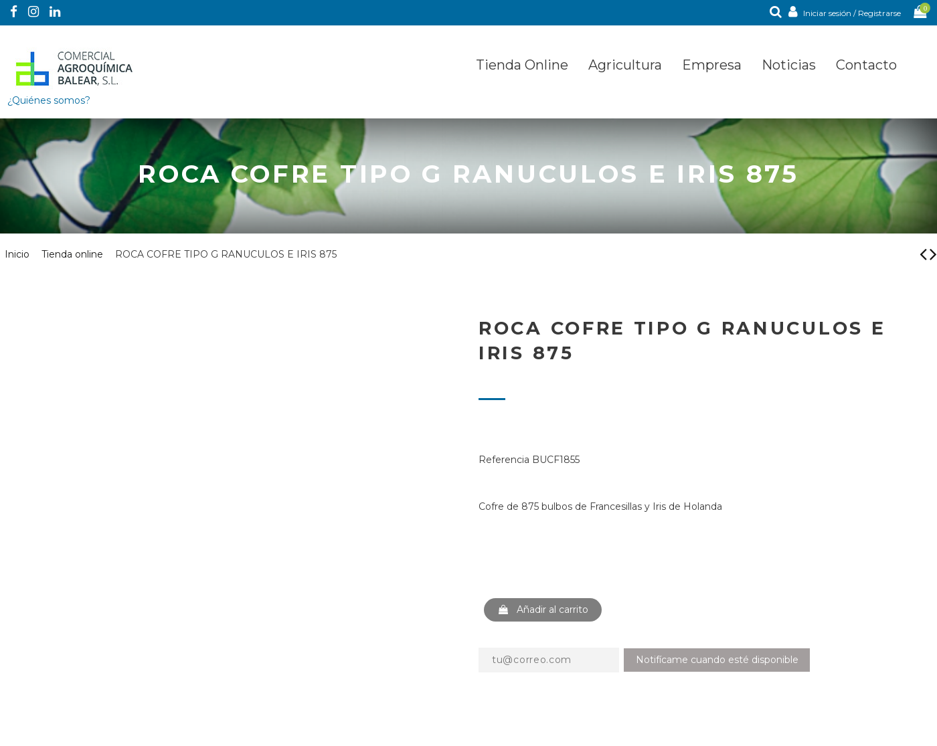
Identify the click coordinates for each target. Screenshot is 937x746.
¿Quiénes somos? (48, 100)
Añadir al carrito (542, 609)
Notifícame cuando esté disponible (717, 660)
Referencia (504, 460)
